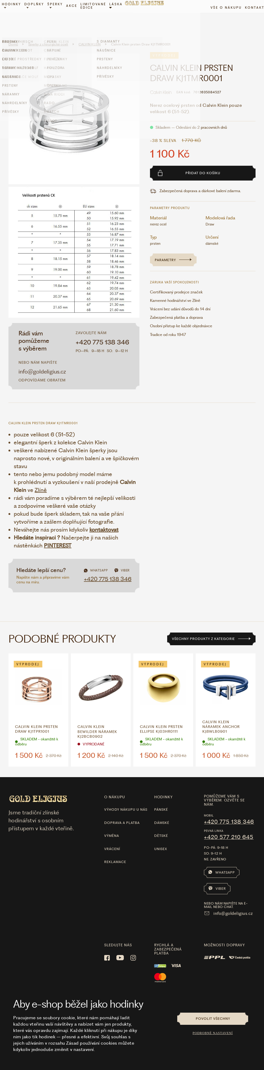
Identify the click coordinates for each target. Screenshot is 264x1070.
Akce (75, 17)
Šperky (58, 16)
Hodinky (15, 16)
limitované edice (97, 16)
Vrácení (112, 839)
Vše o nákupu (222, 18)
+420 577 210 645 (228, 827)
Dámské (161, 813)
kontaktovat (104, 519)
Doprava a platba (122, 813)
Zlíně (41, 480)
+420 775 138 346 (102, 332)
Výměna (111, 826)
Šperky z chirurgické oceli (48, 34)
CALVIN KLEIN (90, 34)
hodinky (163, 787)
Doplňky (38, 16)
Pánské (161, 800)
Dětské (161, 826)
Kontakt (251, 18)
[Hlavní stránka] (147, 17)
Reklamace (115, 852)
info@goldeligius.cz (42, 361)
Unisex (160, 839)
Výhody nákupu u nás (125, 800)
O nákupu (114, 787)
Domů (13, 34)
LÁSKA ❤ (119, 16)
